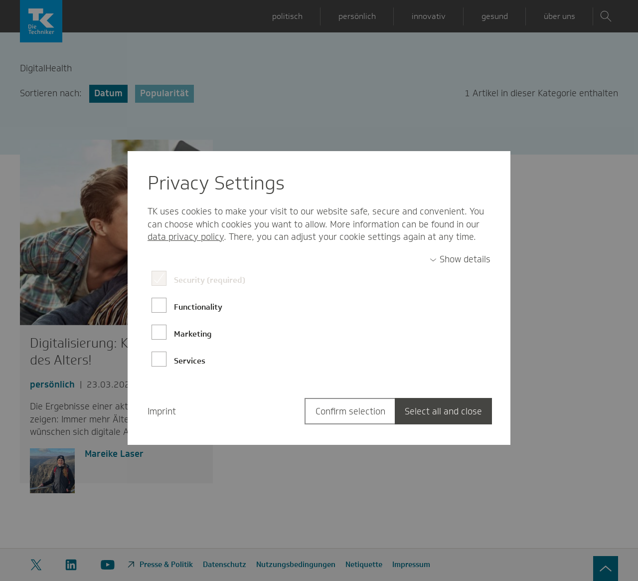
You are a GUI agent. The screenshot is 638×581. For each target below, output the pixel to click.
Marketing (193, 334)
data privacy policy (186, 237)
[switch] (460, 259)
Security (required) (209, 280)
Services (189, 361)
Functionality (198, 307)
